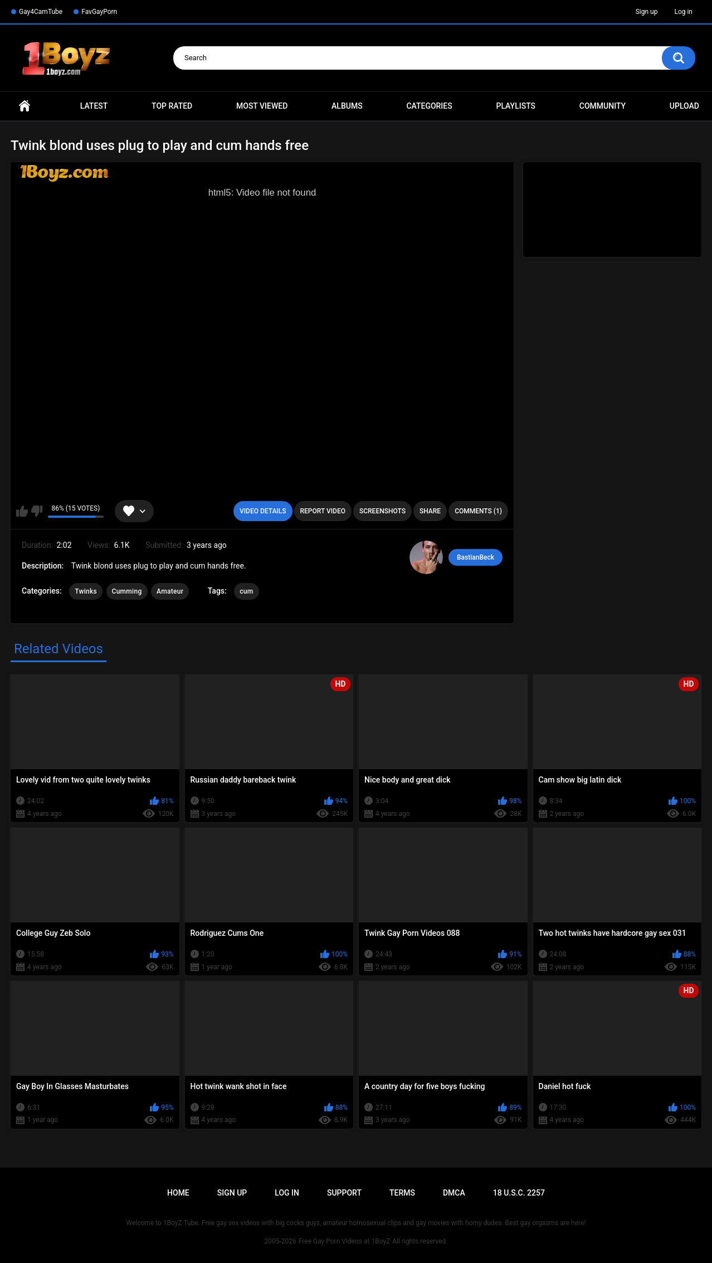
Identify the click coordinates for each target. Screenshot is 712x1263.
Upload (684, 105)
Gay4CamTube (40, 12)
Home (24, 106)
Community (602, 105)
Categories (429, 105)
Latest (94, 105)
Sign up (647, 12)
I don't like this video (36, 511)
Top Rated (172, 105)
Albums (347, 105)
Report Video (322, 511)
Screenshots (382, 511)
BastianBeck (475, 557)
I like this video (22, 511)
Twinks (86, 591)
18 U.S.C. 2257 (519, 1192)
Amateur (170, 591)
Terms (402, 1192)
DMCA (454, 1192)
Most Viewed (261, 105)
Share (430, 511)
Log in (683, 12)
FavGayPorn (99, 12)
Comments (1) (478, 511)
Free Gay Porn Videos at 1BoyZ (344, 1241)
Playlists (515, 105)
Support (344, 1192)
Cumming (127, 591)
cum (246, 591)
